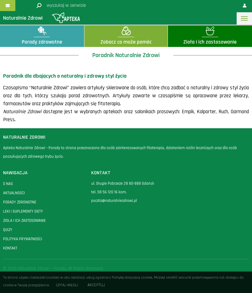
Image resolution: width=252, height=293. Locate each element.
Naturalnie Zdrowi (23, 17)
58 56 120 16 (107, 192)
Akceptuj (96, 285)
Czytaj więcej (67, 285)
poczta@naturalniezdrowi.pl (114, 200)
